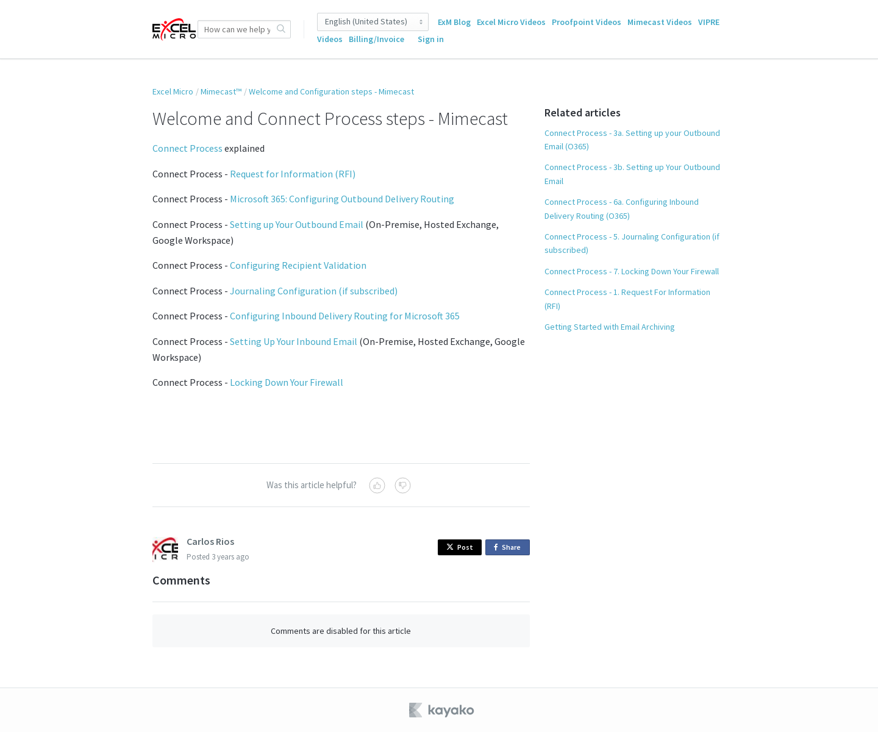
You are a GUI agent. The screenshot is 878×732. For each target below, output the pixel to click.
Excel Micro (172, 91)
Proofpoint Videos (586, 21)
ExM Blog (454, 21)
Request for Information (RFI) (292, 174)
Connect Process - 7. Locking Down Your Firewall (631, 271)
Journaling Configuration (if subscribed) (314, 291)
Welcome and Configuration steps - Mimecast (331, 91)
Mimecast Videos (659, 21)
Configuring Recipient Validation (298, 265)
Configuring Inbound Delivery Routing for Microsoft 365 (345, 316)
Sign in (431, 39)
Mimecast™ (221, 91)
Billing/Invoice (376, 39)
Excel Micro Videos (511, 21)
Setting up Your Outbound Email (296, 224)
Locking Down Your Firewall (286, 382)
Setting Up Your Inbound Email (293, 341)
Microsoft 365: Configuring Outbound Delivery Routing (342, 199)
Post (459, 547)
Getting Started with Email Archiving (609, 326)
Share (509, 547)
